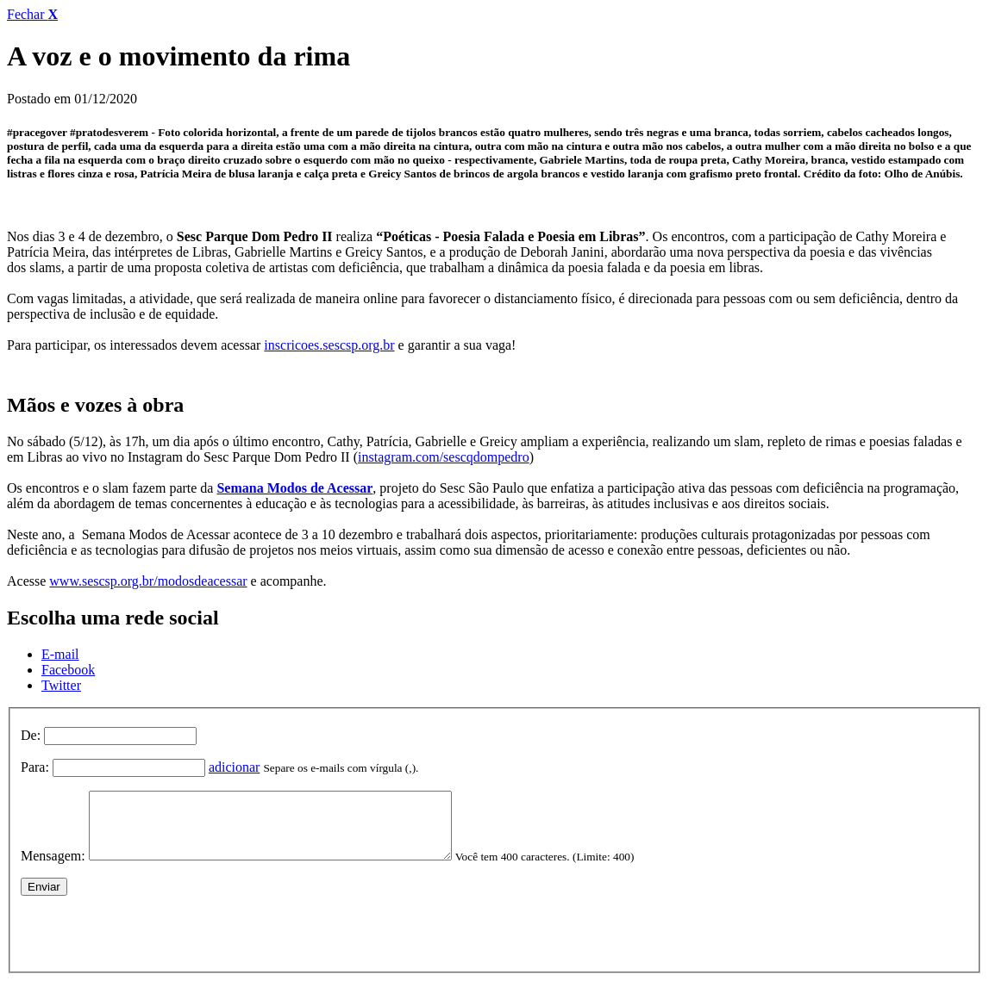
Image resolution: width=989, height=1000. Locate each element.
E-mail (60, 654)
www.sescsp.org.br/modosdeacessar (148, 581)
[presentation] (152, 942)
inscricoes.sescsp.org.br (329, 345)
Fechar (32, 14)
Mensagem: (53, 868)
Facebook (68, 669)
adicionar (234, 767)
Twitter (61, 685)
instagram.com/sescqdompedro (443, 457)
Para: (35, 767)
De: (31, 735)
